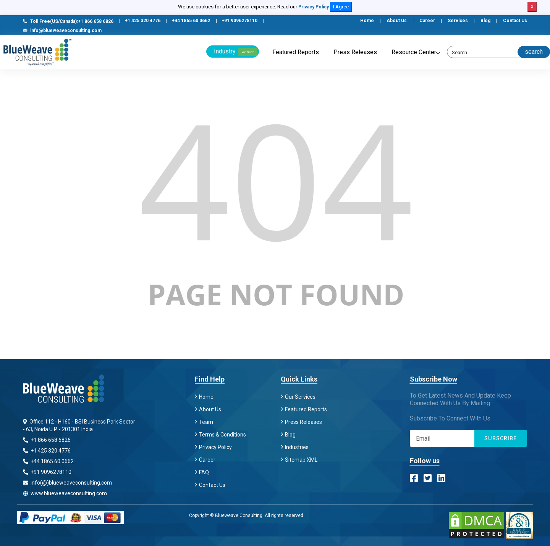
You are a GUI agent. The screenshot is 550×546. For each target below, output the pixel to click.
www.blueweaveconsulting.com (65, 493)
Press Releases (355, 52)
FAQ (204, 472)
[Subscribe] (442, 438)
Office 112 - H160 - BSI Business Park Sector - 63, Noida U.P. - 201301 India (79, 425)
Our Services (300, 397)
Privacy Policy (313, 7)
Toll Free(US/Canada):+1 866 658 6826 (68, 21)
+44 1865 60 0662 (191, 20)
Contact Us (515, 20)
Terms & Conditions (222, 435)
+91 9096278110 (239, 20)
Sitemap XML (301, 460)
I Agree (341, 7)
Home (367, 20)
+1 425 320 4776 (142, 20)
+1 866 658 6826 (47, 440)
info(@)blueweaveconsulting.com (67, 483)
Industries (297, 447)
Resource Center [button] (413, 52)
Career (427, 20)
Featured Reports (295, 52)
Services (458, 20)
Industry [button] (235, 52)
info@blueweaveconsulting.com (62, 30)
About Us (397, 20)
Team (206, 422)
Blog (485, 20)
